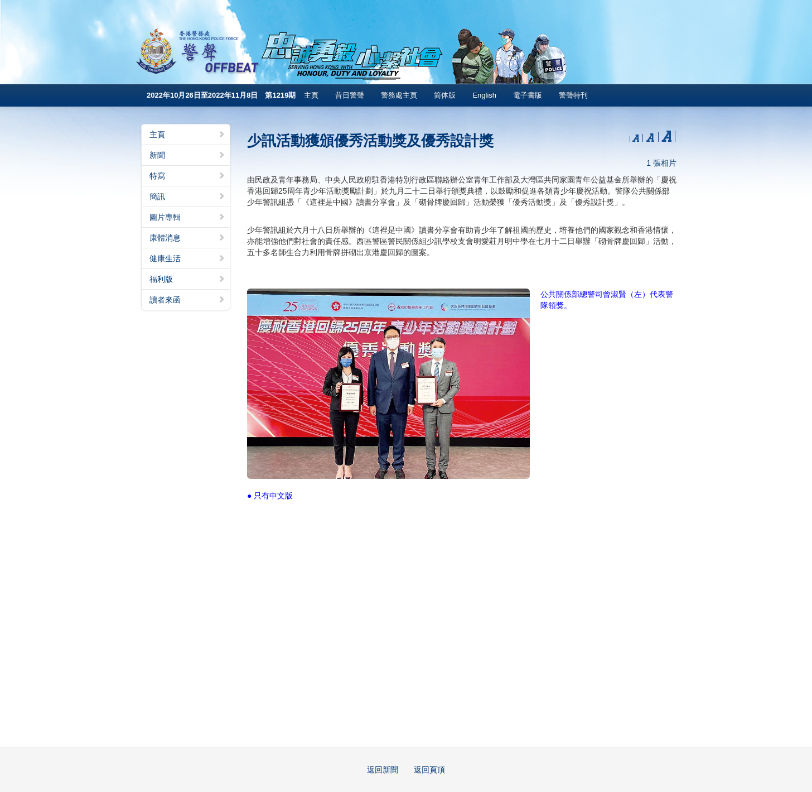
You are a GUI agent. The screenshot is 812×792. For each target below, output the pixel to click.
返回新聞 (382, 769)
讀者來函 (187, 299)
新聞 (187, 155)
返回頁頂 (429, 769)
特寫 (187, 175)
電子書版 (527, 95)
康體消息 (187, 237)
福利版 (187, 279)
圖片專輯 (187, 217)
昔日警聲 (349, 95)
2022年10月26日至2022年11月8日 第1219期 (221, 95)
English (484, 95)
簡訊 (187, 196)
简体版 (445, 95)
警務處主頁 (399, 95)
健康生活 (187, 258)
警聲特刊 (573, 95)
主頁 (311, 95)
